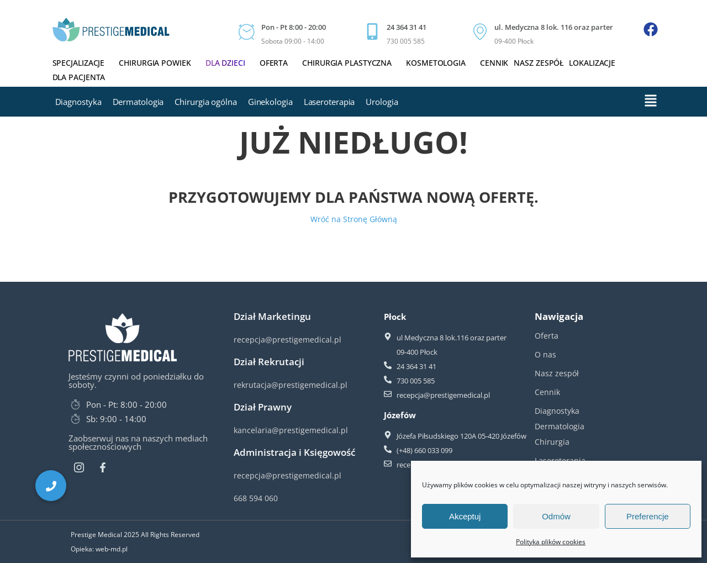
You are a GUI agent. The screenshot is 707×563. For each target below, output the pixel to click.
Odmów (556, 516)
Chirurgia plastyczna (351, 62)
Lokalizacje (592, 62)
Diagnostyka (78, 101)
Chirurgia (552, 441)
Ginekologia (270, 101)
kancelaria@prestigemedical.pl (291, 430)
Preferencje (647, 516)
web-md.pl (112, 549)
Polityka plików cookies (550, 541)
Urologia (382, 101)
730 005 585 (406, 41)
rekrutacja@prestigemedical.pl (290, 385)
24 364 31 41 (406, 27)
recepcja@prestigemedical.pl (287, 339)
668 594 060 (256, 498)
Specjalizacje (83, 62)
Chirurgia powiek (159, 62)
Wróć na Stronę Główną (353, 219)
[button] (50, 485)
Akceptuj (465, 516)
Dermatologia (138, 101)
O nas (545, 354)
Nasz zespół (538, 62)
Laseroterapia (329, 101)
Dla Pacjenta (83, 77)
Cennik (494, 62)
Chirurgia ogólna (205, 101)
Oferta (278, 62)
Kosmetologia (440, 62)
